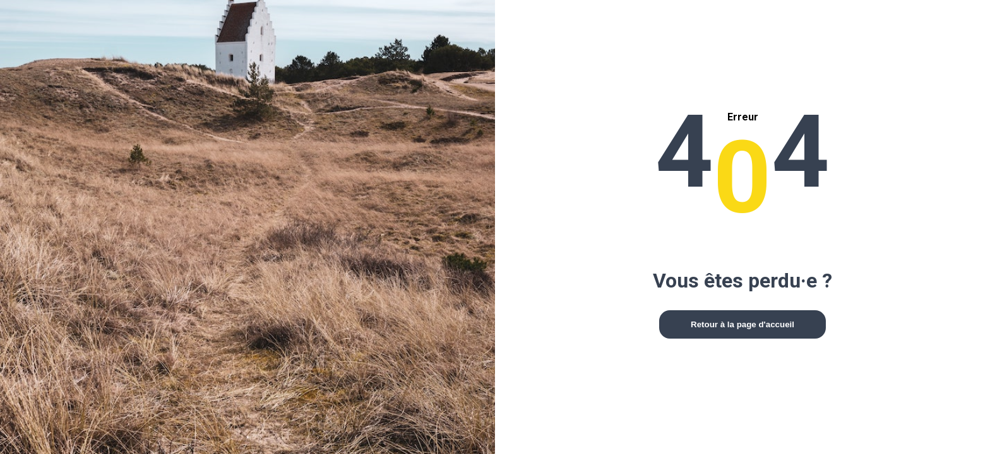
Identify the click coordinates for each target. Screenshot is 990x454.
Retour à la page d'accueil (742, 324)
